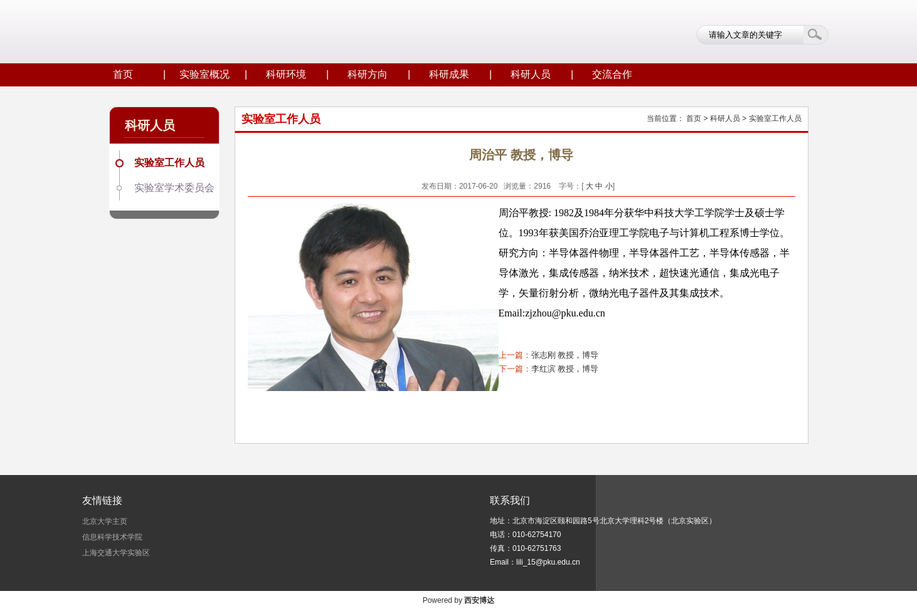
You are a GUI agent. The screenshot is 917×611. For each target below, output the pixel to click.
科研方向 (367, 74)
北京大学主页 (104, 521)
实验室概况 (204, 74)
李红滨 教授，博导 (565, 368)
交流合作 (612, 74)
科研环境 (286, 74)
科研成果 (449, 74)
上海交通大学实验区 (116, 552)
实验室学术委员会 (174, 187)
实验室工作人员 (169, 162)
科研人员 (531, 74)
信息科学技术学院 (112, 537)
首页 (123, 74)
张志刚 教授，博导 (565, 355)
